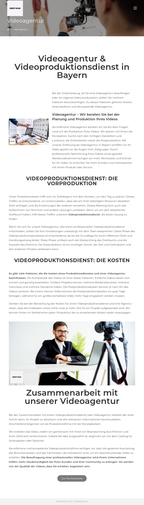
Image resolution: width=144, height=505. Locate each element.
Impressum (81, 501)
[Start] (8, 29)
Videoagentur (20, 29)
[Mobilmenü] (135, 8)
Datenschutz (64, 501)
